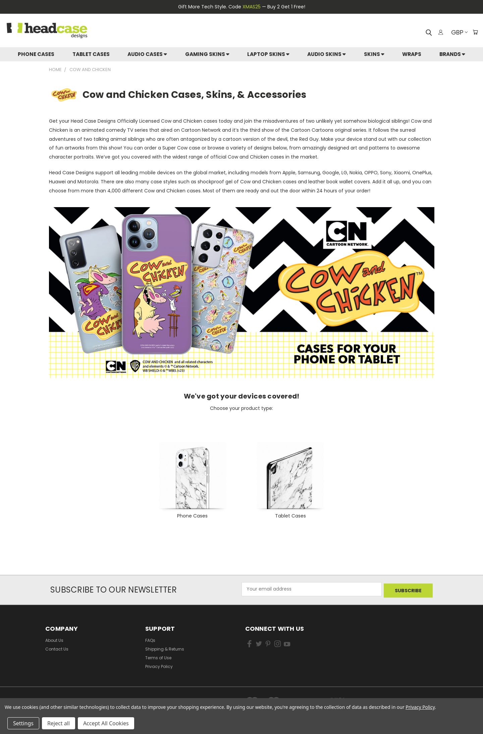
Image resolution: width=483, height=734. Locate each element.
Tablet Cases (91, 54)
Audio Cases (147, 54)
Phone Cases (36, 54)
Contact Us (56, 647)
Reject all (58, 723)
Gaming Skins (207, 54)
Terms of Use (158, 656)
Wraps (411, 54)
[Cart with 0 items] (474, 32)
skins (374, 54)
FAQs (150, 638)
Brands (452, 54)
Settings (23, 723)
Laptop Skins (268, 54)
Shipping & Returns (164, 647)
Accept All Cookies (106, 723)
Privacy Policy (159, 665)
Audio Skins (326, 54)
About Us (54, 638)
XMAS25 (252, 6)
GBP (457, 32)
